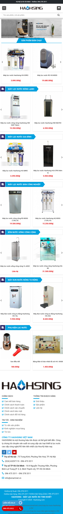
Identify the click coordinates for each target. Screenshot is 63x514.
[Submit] (58, 15)
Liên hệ (39, 408)
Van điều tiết (15, 361)
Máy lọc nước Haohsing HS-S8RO (15, 171)
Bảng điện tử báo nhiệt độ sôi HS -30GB (48, 361)
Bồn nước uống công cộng (22, 232)
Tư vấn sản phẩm (12, 425)
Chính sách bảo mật (13, 411)
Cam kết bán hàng (12, 401)
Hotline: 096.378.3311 (39, 2)
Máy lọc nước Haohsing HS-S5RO (15, 75)
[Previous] (2, 62)
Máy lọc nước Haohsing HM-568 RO (47, 123)
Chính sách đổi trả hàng (14, 414)
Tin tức (7, 432)
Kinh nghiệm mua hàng (14, 428)
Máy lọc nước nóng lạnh (21, 89)
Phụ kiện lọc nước (17, 327)
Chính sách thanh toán (14, 405)
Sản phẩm (40, 405)
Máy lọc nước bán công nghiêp (24, 184)
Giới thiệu (40, 401)
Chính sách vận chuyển (14, 408)
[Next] (60, 62)
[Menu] (4, 8)
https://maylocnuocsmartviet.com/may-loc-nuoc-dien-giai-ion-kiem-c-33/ (31, 511)
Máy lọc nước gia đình (19, 137)
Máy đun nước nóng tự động (23, 280)
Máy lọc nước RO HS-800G (47, 75)
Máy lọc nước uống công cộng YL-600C (15, 266)
